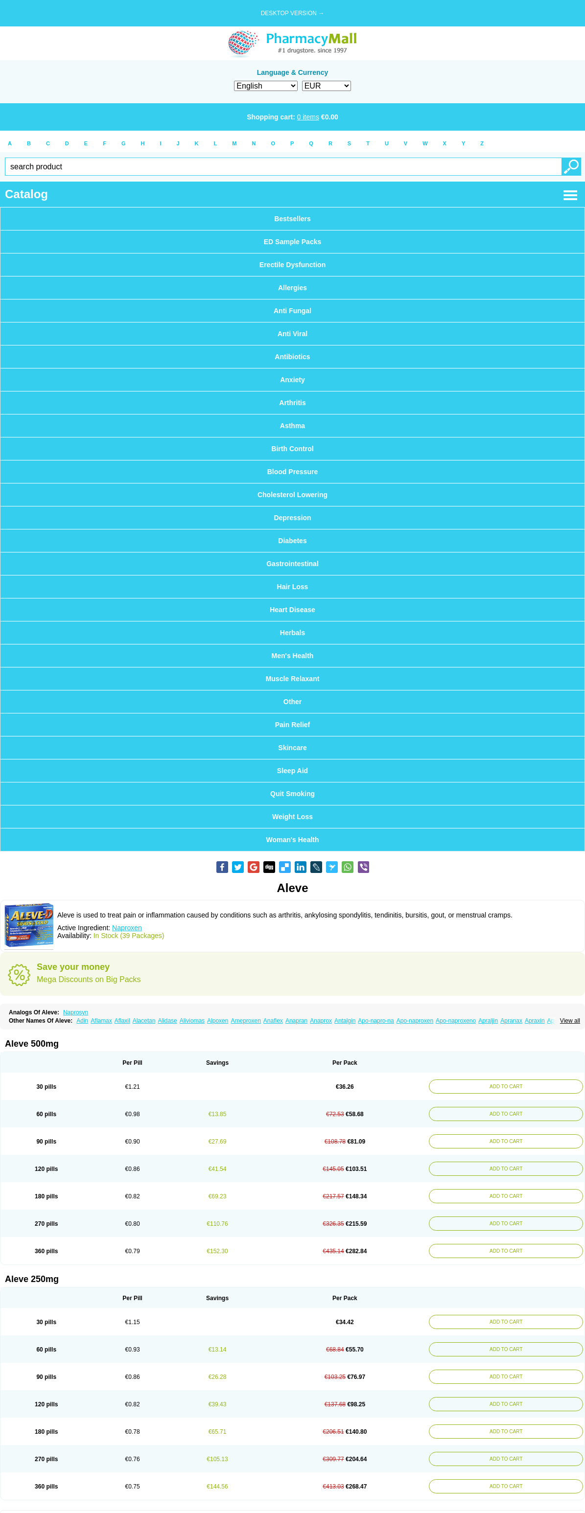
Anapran (296, 1020)
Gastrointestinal (292, 564)
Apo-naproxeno (456, 1020)
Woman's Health (292, 840)
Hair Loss (292, 587)
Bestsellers (292, 219)
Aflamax (101, 1020)
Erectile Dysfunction (292, 265)
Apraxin (535, 1020)
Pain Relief (292, 725)
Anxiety (292, 380)
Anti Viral (292, 334)
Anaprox (321, 1020)
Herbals (292, 633)
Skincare (292, 748)
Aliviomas (192, 1020)
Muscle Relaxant (293, 679)
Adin (82, 1020)
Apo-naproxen (415, 1020)
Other (292, 702)
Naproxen (127, 928)
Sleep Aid (292, 771)
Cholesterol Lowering (292, 495)
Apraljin (488, 1020)
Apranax (511, 1020)
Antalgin (344, 1020)
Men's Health (293, 656)
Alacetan (144, 1020)
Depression (292, 518)
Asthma (292, 426)
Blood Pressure (292, 472)
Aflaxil (122, 1020)
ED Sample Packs (293, 242)
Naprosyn (75, 1012)
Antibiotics (292, 357)
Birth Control (292, 449)
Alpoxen (217, 1020)
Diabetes (292, 541)
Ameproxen (245, 1020)
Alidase (167, 1020)
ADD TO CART (503, 1086)
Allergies (292, 288)
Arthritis (292, 403)
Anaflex (273, 1020)
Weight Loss (292, 817)
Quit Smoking (292, 794)
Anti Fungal (292, 311)
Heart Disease (292, 610)
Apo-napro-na (376, 1020)
